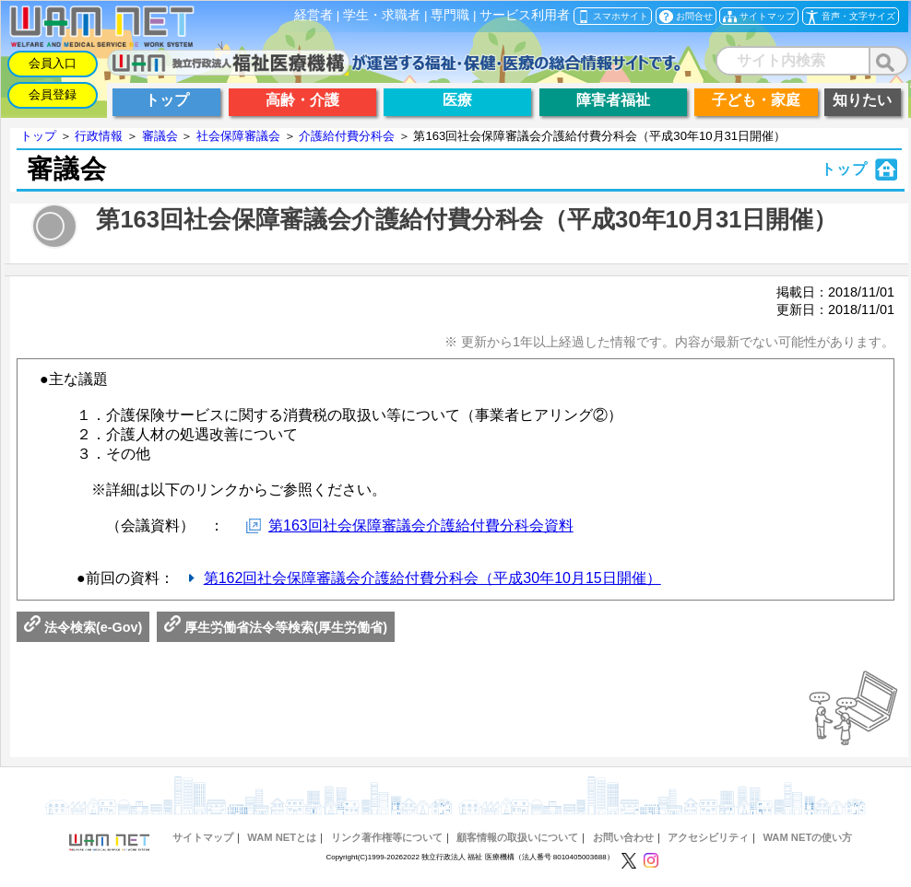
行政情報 (99, 136)
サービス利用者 (524, 15)
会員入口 (53, 63)
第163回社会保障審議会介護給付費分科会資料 (421, 525)
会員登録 (53, 94)
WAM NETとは (281, 837)
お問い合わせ (623, 837)
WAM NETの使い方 (807, 837)
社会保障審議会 (238, 136)
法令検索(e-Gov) (83, 627)
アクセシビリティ (708, 837)
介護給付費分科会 (347, 136)
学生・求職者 (381, 15)
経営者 (313, 15)
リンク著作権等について (387, 837)
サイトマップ (202, 837)
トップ (38, 136)
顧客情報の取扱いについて (517, 837)
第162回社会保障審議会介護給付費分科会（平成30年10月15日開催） (432, 578)
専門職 (450, 15)
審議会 (160, 136)
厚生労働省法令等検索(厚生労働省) (275, 627)
